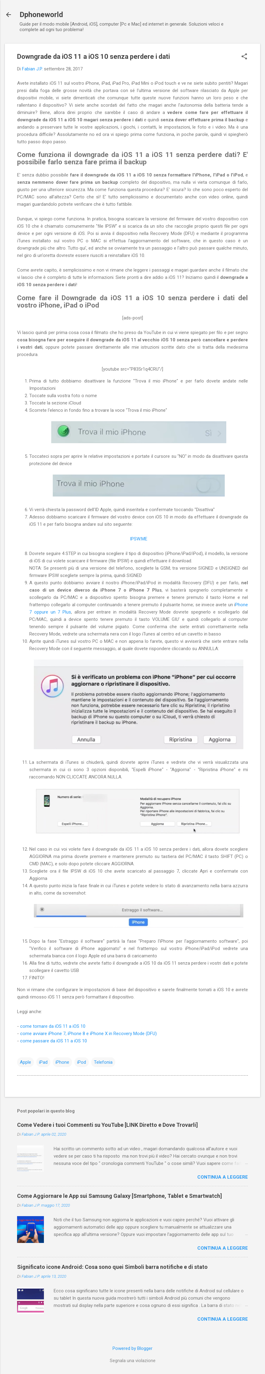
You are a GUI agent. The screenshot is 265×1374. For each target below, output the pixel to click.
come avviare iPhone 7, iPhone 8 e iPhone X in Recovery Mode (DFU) (88, 1033)
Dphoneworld (41, 14)
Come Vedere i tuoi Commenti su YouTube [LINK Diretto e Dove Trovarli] (107, 1125)
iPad (43, 1062)
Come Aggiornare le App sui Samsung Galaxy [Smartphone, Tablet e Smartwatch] (119, 1196)
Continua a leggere (222, 1177)
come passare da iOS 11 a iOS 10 (53, 1041)
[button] (244, 57)
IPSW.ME (138, 539)
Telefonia (103, 1062)
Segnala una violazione (133, 1360)
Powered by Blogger (132, 1348)
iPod (81, 1062)
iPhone (62, 1062)
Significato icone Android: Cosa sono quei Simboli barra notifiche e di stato (112, 1267)
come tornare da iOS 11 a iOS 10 (52, 1026)
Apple (25, 1062)
